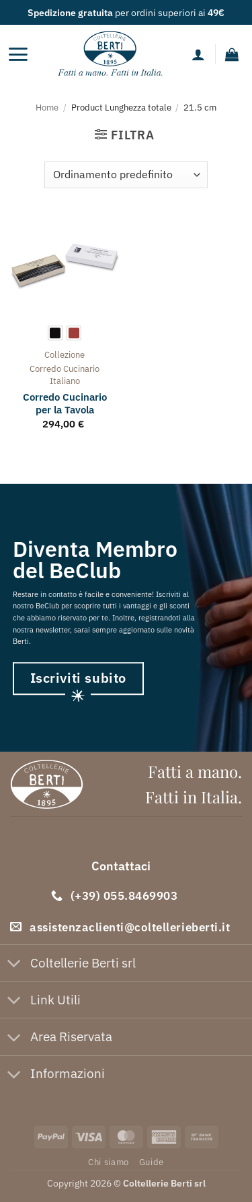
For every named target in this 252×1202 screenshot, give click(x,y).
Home (47, 107)
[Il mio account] (198, 54)
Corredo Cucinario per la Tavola (65, 403)
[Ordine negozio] (126, 174)
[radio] (55, 333)
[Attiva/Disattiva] (14, 964)
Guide (151, 1162)
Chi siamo (108, 1162)
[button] (18, 54)
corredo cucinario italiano (64, 375)
